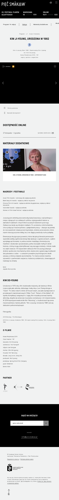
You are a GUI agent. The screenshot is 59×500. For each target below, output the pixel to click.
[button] (56, 83)
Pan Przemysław (33, 456)
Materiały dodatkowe (40, 24)
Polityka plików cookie (26, 459)
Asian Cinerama (34, 34)
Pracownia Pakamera (20, 456)
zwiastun (7, 66)
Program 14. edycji (9, 24)
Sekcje (24, 24)
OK (46, 423)
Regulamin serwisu (13, 459)
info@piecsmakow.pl (29, 437)
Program (22, 34)
